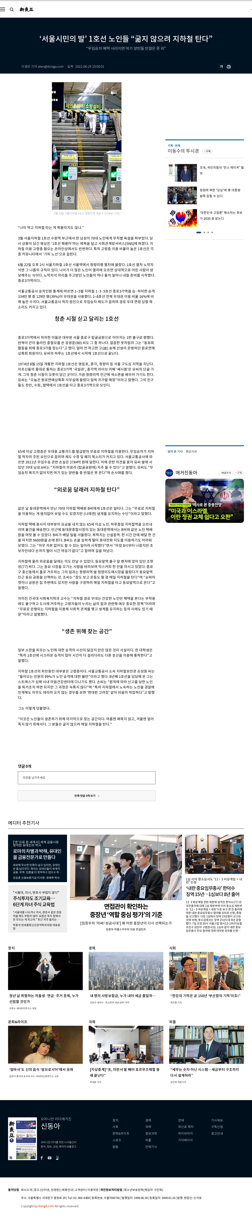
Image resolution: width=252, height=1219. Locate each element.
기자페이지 (185, 1140)
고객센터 (80, 1190)
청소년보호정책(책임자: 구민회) (143, 1190)
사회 (115, 1127)
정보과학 (151, 1133)
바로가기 (226, 473)
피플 (148, 1140)
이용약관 (92, 1190)
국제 (148, 1127)
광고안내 (217, 1133)
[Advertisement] (77, 417)
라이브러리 (185, 1133)
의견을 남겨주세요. (34, 778)
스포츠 (116, 1140)
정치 (115, 1120)
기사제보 (217, 1120)
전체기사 (151, 1147)
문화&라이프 (120, 1133)
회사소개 (26, 1190)
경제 (148, 1120)
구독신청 (217, 1127)
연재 (181, 1120)
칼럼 (115, 1147)
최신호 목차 (186, 1127)
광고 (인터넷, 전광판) (47, 1190)
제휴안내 (67, 1190)
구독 (208, 151)
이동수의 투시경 (183, 151)
